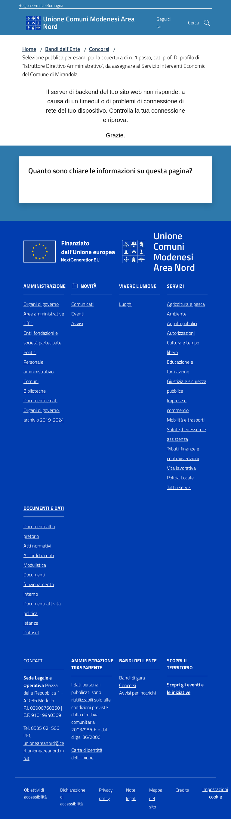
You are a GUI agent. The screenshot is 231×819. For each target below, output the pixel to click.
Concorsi (99, 49)
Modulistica (34, 565)
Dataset (31, 632)
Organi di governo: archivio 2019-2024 (43, 414)
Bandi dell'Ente (62, 49)
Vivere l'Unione (137, 286)
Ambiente (176, 313)
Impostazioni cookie (215, 793)
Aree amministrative (43, 313)
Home (29, 49)
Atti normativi (37, 545)
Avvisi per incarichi (137, 692)
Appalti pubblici (182, 323)
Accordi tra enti (38, 555)
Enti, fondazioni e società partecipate (42, 337)
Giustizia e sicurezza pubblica (186, 386)
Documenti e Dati (43, 508)
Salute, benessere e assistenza (186, 434)
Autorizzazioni (181, 333)
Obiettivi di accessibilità (35, 793)
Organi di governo (41, 304)
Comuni (30, 381)
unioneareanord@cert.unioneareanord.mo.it (43, 750)
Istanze (30, 622)
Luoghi (125, 304)
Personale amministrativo (38, 366)
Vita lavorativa (181, 468)
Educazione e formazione (180, 366)
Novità (89, 286)
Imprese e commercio (178, 405)
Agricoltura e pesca (186, 304)
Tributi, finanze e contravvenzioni (183, 453)
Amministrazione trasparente (92, 664)
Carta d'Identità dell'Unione (86, 753)
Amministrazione (44, 286)
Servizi (175, 286)
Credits (182, 789)
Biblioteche (34, 390)
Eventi (77, 313)
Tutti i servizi (179, 487)
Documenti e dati (40, 400)
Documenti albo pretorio (39, 531)
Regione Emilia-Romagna (41, 5)
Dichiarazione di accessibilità (72, 797)
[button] (207, 22)
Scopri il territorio (179, 664)
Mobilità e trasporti (186, 419)
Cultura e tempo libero (183, 347)
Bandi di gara (132, 677)
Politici (29, 352)
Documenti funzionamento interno (38, 584)
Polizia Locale (180, 477)
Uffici (28, 323)
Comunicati (82, 304)
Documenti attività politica (42, 608)
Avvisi (77, 323)
